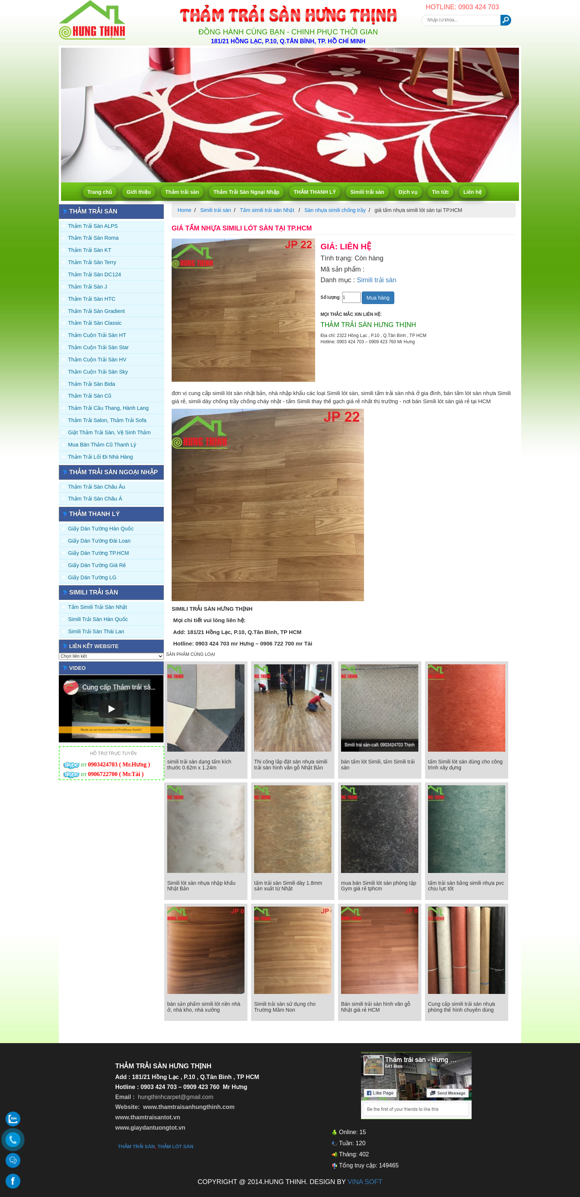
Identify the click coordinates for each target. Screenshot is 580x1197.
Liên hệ (472, 192)
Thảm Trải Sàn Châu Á (95, 499)
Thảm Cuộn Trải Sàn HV (97, 360)
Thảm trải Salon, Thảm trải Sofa (107, 420)
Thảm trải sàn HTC (91, 299)
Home (184, 210)
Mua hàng (378, 298)
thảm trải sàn (136, 1146)
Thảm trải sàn (182, 192)
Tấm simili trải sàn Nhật (97, 607)
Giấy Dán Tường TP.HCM (98, 553)
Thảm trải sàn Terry (92, 262)
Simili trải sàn (367, 192)
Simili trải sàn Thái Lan (96, 631)
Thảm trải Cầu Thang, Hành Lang (108, 408)
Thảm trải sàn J (87, 287)
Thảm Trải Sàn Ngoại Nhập (246, 192)
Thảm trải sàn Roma (93, 238)
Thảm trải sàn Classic (95, 323)
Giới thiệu (139, 192)
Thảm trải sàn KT (89, 250)
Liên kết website (94, 646)
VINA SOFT (365, 1182)
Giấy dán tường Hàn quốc (101, 529)
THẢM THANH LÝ (315, 192)
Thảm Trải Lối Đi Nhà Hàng (100, 457)
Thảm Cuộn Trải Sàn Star (98, 347)
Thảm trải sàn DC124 (94, 274)
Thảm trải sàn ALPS (93, 226)
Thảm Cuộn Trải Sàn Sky (98, 372)
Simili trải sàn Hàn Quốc (98, 619)
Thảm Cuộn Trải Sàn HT (97, 335)
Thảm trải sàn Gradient (96, 311)
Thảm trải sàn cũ (89, 396)
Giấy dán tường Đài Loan (99, 541)
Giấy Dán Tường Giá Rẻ (97, 565)
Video (77, 668)
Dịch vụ (408, 192)
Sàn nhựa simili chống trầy (335, 210)
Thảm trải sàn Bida (91, 384)
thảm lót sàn (175, 1146)
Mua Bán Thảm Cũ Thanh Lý (102, 445)
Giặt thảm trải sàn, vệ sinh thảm (109, 432)
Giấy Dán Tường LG (92, 577)
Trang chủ (99, 192)
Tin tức (440, 192)
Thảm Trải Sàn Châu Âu (96, 487)
